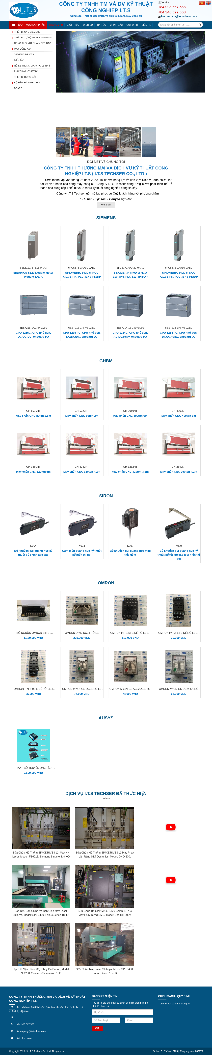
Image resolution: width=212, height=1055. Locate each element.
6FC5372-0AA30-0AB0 (178, 267)
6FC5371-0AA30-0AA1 (130, 267)
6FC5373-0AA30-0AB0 (81, 267)
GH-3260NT (33, 466)
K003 (82, 545)
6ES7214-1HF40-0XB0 (178, 327)
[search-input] (180, 25)
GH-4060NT (179, 410)
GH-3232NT (130, 466)
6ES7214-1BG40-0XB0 (130, 327)
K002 (130, 545)
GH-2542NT (179, 466)
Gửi (97, 1028)
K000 (179, 545)
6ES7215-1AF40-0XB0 (81, 327)
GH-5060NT (130, 410)
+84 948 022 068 (172, 12)
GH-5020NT (82, 410)
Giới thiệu (73, 25)
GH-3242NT (82, 466)
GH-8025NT (33, 410)
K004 (33, 545)
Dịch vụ (88, 25)
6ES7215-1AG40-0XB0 (33, 327)
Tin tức (101, 25)
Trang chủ (56, 25)
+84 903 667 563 (172, 7)
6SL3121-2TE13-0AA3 (33, 267)
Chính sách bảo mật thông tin (174, 1003)
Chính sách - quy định (124, 25)
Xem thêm (106, 204)
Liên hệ (146, 25)
